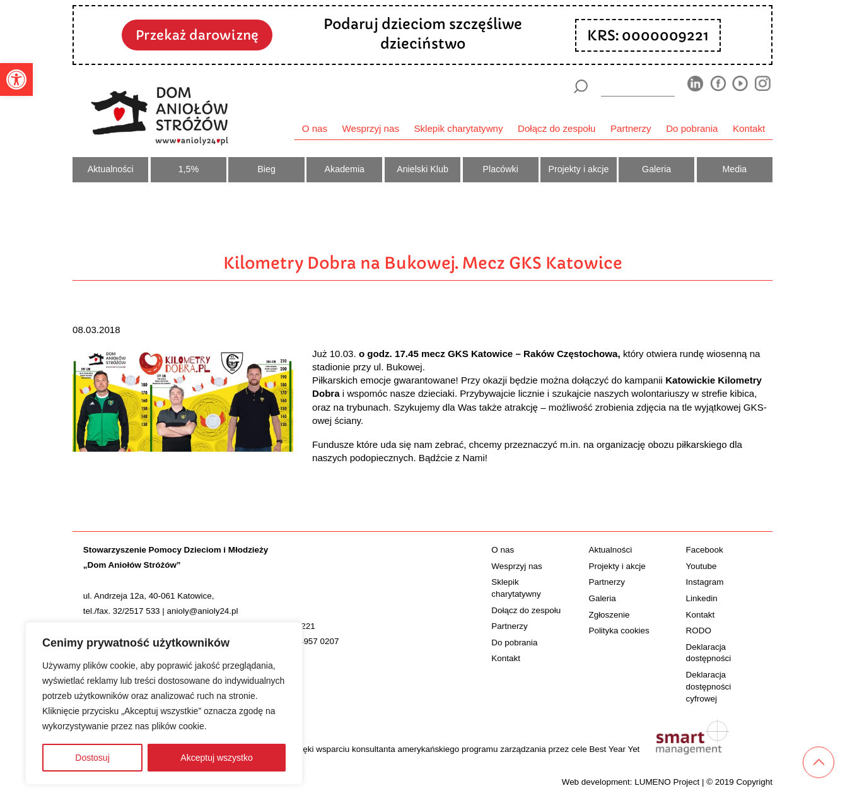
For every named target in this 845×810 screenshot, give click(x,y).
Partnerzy (630, 128)
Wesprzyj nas (370, 128)
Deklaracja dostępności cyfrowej (708, 686)
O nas (314, 128)
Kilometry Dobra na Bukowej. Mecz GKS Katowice (422, 263)
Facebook (704, 550)
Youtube (701, 566)
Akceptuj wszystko (216, 758)
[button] (16, 79)
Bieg (266, 169)
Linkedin (702, 598)
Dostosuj (92, 758)
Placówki (500, 169)
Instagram (705, 582)
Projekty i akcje (578, 169)
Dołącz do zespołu (556, 128)
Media (734, 169)
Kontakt (749, 128)
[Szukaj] (580, 86)
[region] (164, 703)
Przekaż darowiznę (197, 35)
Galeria (656, 169)
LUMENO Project (666, 782)
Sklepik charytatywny (458, 128)
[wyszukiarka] (638, 86)
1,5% (188, 169)
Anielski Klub (422, 169)
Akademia (344, 169)
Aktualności (111, 169)
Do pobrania (692, 128)
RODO (698, 630)
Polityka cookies (618, 630)
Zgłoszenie (608, 614)
